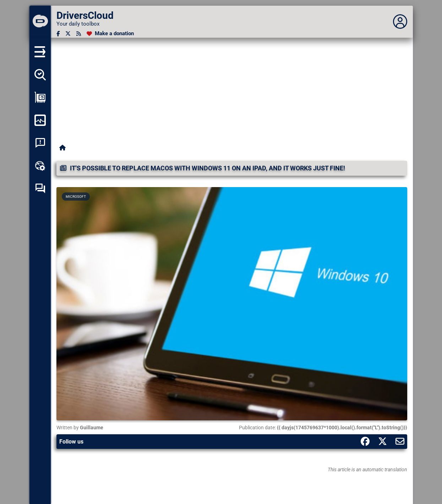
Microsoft (76, 196)
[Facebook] (58, 33)
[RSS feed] (78, 33)
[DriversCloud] (40, 21)
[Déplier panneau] (400, 22)
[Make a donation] (110, 34)
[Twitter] (68, 33)
